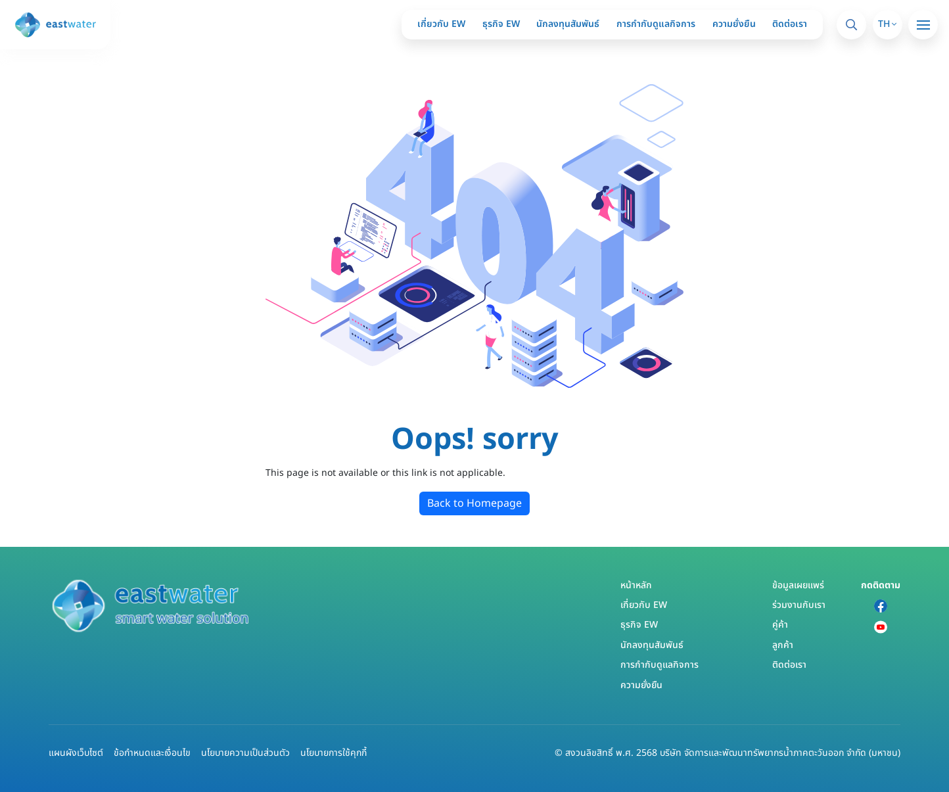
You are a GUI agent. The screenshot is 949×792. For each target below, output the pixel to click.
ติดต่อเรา (789, 24)
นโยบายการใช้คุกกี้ (333, 753)
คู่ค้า (780, 625)
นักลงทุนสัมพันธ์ (567, 24)
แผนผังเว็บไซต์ (76, 753)
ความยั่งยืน (734, 24)
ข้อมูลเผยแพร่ (798, 585)
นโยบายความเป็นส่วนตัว (245, 753)
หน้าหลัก (636, 585)
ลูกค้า (782, 645)
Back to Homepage (474, 503)
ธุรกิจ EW (501, 24)
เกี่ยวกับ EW (441, 24)
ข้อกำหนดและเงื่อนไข (152, 753)
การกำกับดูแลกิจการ (655, 24)
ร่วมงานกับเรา (798, 605)
